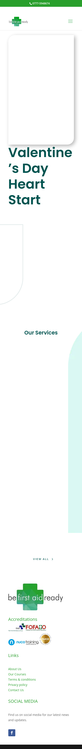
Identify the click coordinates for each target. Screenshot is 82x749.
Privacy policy (18, 685)
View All (41, 559)
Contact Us (16, 690)
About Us (14, 669)
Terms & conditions (22, 679)
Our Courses (17, 674)
